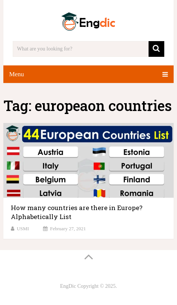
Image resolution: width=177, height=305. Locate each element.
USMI (23, 228)
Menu (16, 74)
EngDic (68, 286)
